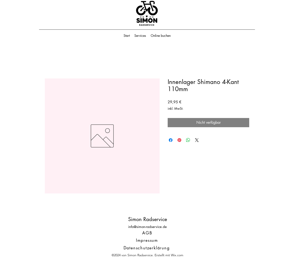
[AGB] (147, 232)
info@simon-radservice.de (147, 226)
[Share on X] (197, 140)
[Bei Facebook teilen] (170, 140)
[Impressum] (147, 240)
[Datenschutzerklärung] (147, 247)
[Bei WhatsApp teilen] (188, 140)
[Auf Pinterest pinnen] (179, 140)
